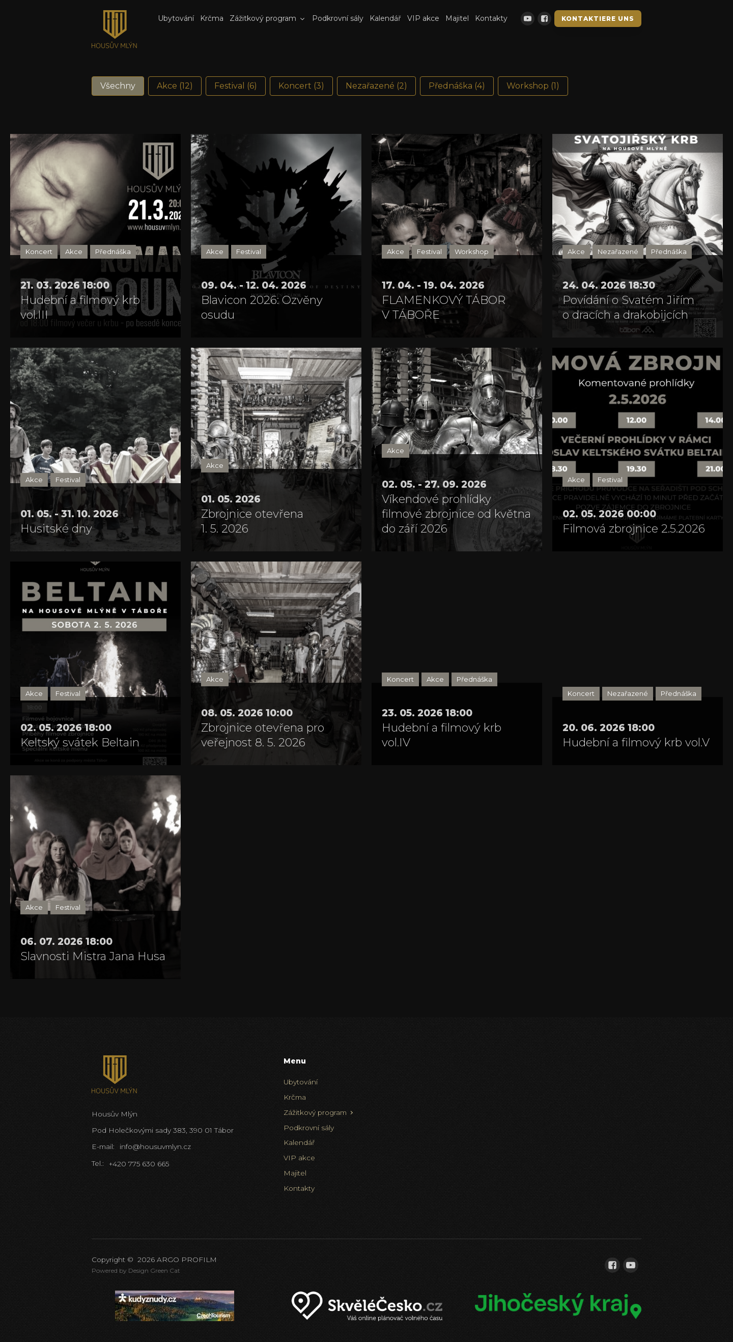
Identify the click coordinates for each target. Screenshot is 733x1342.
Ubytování (176, 18)
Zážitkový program (268, 18)
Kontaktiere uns (597, 18)
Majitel (457, 18)
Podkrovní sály (337, 18)
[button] (118, 86)
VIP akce (423, 18)
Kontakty (491, 18)
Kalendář (385, 18)
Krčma (211, 18)
